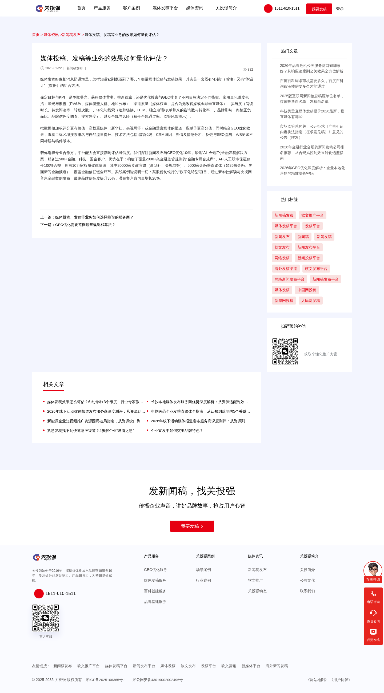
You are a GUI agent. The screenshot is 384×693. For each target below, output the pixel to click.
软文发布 (188, 666)
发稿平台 (208, 666)
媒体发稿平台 (116, 666)
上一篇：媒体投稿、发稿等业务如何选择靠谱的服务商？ (87, 217)
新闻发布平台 (144, 666)
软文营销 (228, 666)
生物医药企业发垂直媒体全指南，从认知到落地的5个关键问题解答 (200, 411)
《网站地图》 (317, 679)
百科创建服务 (155, 591)
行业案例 (203, 580)
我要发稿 (319, 8)
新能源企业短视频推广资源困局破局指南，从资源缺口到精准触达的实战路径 (97, 421)
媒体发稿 (168, 666)
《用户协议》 (341, 679)
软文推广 (255, 580)
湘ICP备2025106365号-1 (106, 679)
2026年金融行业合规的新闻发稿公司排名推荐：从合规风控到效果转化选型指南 (312, 152)
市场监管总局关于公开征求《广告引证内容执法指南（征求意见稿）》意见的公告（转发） (311, 132)
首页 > (37, 35)
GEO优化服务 (155, 570)
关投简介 (307, 570)
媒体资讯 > (53, 35)
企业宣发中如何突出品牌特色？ (177, 430)
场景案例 (203, 570)
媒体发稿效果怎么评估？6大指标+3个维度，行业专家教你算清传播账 (97, 402)
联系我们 (307, 591)
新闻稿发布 (257, 570)
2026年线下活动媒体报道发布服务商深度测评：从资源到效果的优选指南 (97, 411)
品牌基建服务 (155, 601)
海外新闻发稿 (277, 666)
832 (248, 69)
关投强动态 (257, 591)
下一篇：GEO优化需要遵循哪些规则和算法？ (78, 225)
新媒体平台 (251, 666)
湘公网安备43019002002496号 (159, 679)
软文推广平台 (88, 666)
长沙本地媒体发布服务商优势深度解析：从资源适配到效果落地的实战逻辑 (200, 402)
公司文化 (307, 580)
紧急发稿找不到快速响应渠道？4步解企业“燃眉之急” (90, 430)
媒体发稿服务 (155, 580)
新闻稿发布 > (73, 35)
